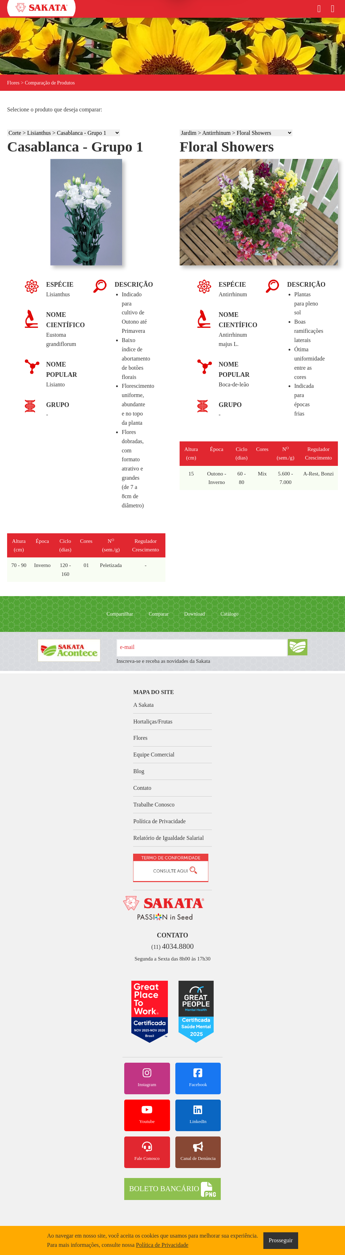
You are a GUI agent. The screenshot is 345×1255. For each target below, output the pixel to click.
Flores (140, 738)
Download (194, 614)
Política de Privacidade (159, 821)
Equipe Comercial (153, 755)
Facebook (198, 1077)
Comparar (159, 614)
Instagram (147, 1077)
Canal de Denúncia (198, 1151)
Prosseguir (281, 1240)
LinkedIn (198, 1114)
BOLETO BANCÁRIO (172, 1189)
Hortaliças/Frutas (152, 722)
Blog (138, 771)
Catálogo (229, 614)
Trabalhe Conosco (153, 805)
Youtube (147, 1114)
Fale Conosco (147, 1151)
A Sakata (143, 705)
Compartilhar (119, 614)
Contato (142, 788)
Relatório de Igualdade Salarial (168, 838)
